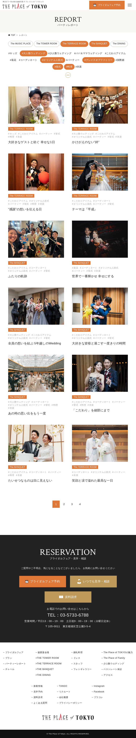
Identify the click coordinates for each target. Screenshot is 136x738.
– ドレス (75, 658)
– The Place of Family (113, 658)
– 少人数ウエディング (113, 663)
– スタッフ (77, 663)
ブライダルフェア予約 (109, 5)
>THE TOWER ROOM (47, 658)
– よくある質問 (39, 703)
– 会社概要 (62, 697)
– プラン (7, 658)
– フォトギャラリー (81, 669)
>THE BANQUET (45, 669)
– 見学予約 (37, 691)
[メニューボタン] (129, 5)
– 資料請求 (37, 697)
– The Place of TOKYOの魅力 (117, 652)
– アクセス (107, 675)
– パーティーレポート (14, 663)
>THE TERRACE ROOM (48, 663)
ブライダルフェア (14, 652)
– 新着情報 (37, 686)
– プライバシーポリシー (69, 703)
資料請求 (71, 596)
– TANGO (62, 686)
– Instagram (98, 686)
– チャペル (8, 669)
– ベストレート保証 (112, 669)
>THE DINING (43, 675)
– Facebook (98, 691)
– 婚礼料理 (77, 652)
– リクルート (64, 691)
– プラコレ (97, 697)
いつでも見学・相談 (96, 581)
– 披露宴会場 (42, 652)
